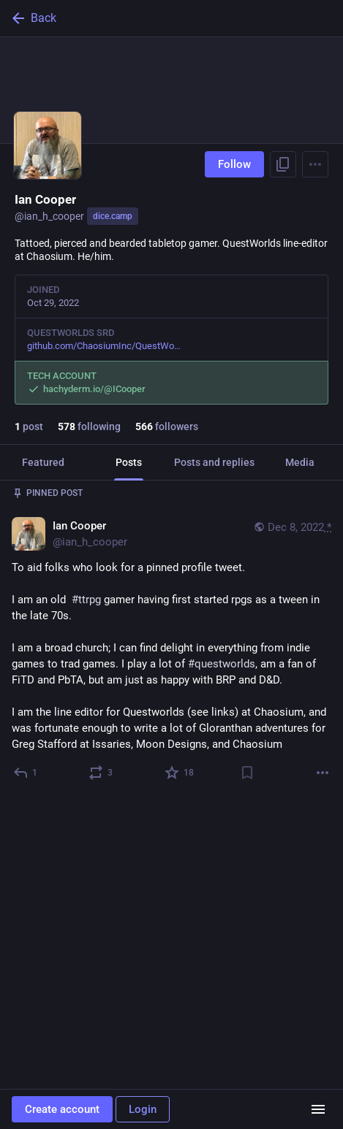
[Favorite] (180, 772)
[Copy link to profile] (283, 164)
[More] (322, 772)
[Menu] (315, 164)
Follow (234, 164)
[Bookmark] (247, 772)
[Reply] (26, 772)
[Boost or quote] (101, 772)
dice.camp (112, 216)
